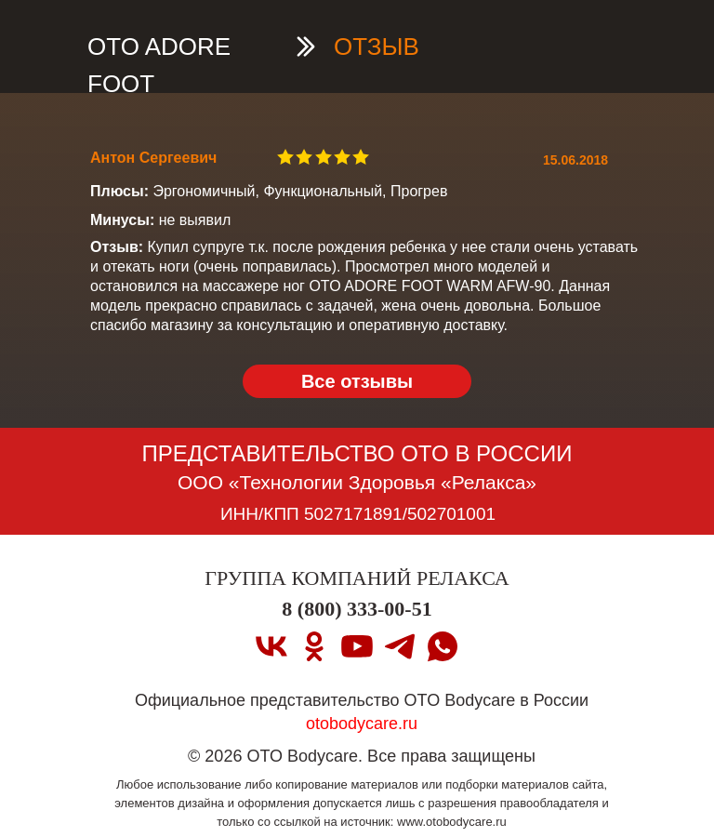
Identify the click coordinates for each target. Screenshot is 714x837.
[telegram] (399, 646)
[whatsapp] (442, 646)
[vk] (271, 646)
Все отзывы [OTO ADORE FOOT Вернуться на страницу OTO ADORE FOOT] (357, 381)
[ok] (314, 646)
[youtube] (357, 646)
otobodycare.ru (361, 723)
